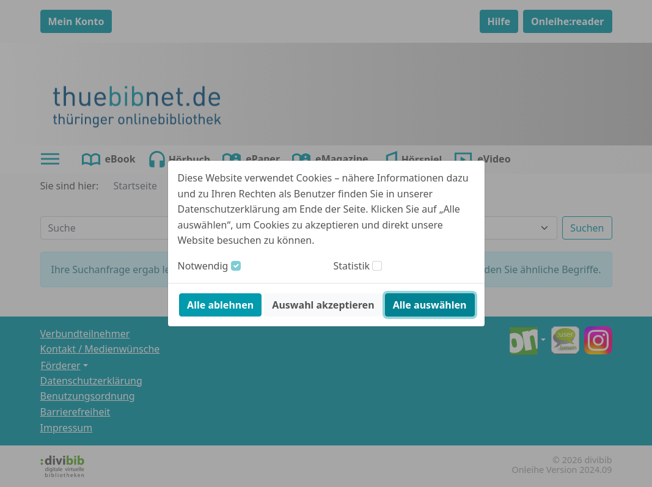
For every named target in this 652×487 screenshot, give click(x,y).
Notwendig (203, 266)
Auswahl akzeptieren (323, 305)
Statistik (352, 266)
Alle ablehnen (220, 305)
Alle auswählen (430, 305)
